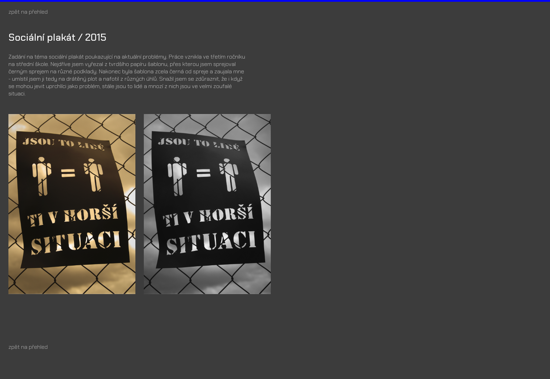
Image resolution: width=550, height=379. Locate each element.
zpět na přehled (28, 11)
